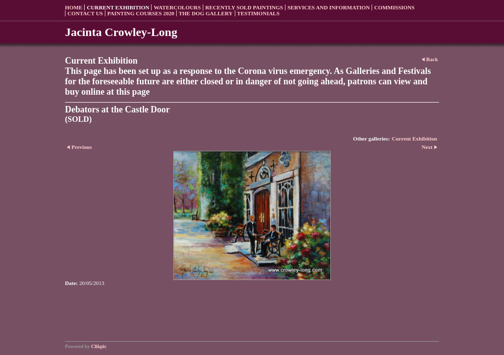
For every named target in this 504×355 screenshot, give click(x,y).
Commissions (394, 7)
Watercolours (177, 7)
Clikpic (98, 346)
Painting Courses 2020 (140, 13)
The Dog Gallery (206, 13)
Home (73, 7)
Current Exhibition (118, 7)
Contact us (85, 13)
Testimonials (258, 13)
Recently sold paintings (244, 7)
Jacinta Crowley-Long (121, 32)
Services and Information (328, 7)
